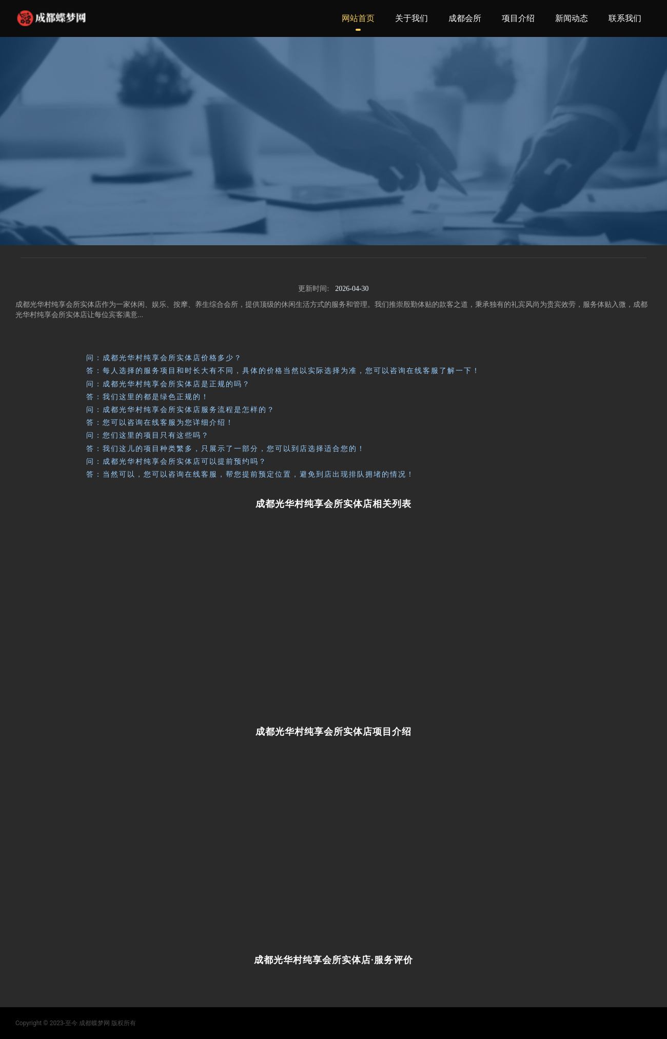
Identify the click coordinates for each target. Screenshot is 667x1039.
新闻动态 (571, 18)
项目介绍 (518, 18)
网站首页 (358, 18)
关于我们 (411, 18)
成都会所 (464, 18)
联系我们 (625, 18)
